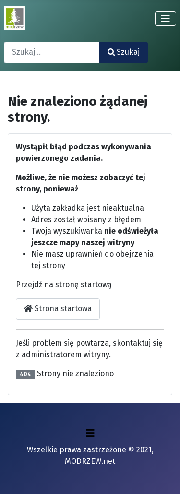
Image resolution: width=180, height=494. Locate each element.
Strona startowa (58, 308)
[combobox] (52, 52)
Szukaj (124, 51)
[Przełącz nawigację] (165, 18)
